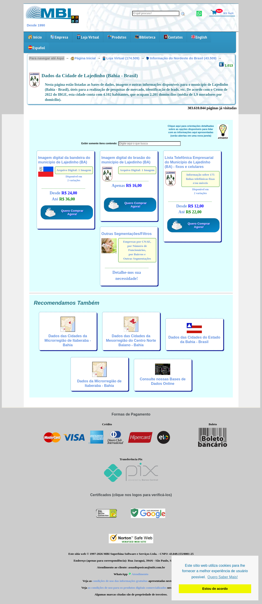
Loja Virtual (87, 37)
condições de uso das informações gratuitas (120, 581)
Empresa (59, 37)
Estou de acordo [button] (215, 588)
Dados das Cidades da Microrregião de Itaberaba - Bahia (68, 340)
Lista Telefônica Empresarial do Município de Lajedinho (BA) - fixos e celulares (189, 162)
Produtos (116, 37)
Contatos (173, 37)
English (199, 37)
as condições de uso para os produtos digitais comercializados (127, 587)
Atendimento (138, 574)
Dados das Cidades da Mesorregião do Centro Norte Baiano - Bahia (131, 340)
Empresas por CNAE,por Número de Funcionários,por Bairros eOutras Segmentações (137, 250)
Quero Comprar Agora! (72, 212)
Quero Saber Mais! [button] (223, 577)
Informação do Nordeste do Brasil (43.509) (181, 58)
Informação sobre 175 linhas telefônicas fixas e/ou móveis (200, 179)
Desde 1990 (36, 25)
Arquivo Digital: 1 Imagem (74, 170)
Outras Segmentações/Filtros (126, 234)
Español (36, 47)
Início (35, 37)
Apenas (127, 185)
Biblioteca (145, 37)
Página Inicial (83, 58)
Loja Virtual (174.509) (121, 58)
